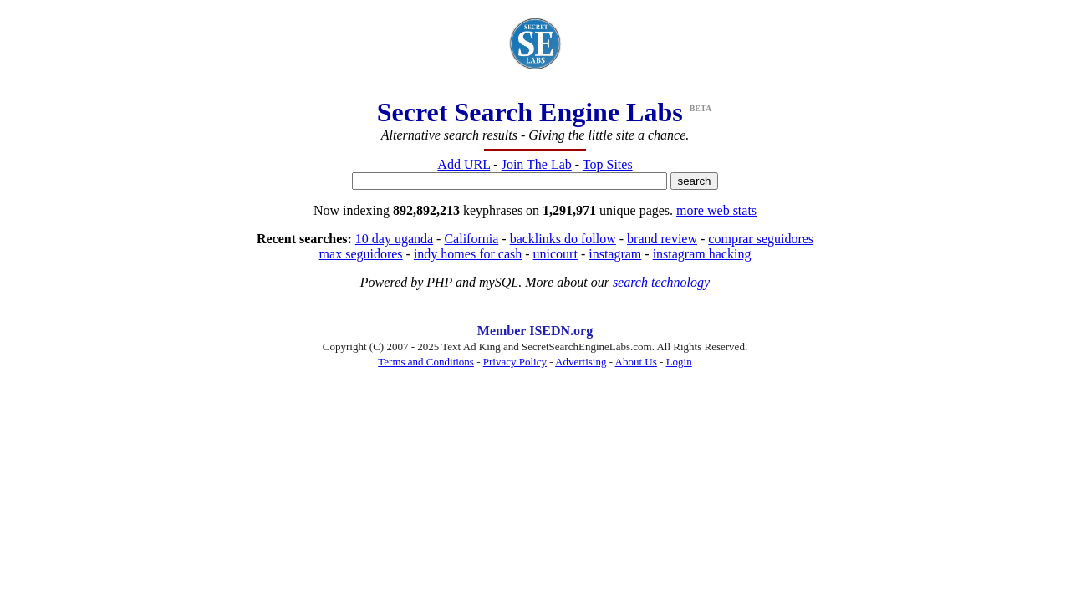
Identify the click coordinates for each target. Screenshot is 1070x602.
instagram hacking (702, 254)
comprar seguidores (760, 239)
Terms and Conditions (426, 361)
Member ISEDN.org (535, 331)
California (471, 239)
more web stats (716, 210)
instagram (614, 254)
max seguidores (361, 254)
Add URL (463, 164)
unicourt (555, 254)
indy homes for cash (468, 254)
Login (679, 361)
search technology (661, 282)
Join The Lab (537, 164)
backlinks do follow (563, 239)
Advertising (580, 361)
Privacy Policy (515, 361)
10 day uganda (394, 239)
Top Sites (608, 164)
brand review (662, 239)
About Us (636, 361)
